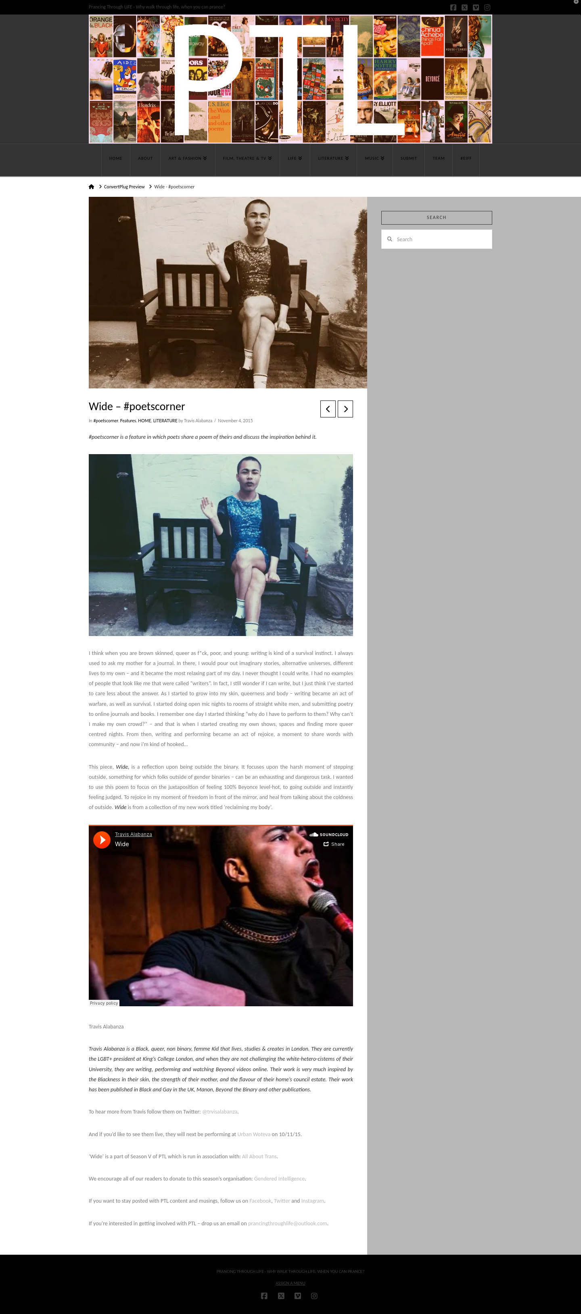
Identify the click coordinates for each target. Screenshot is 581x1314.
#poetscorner (105, 420)
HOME (144, 420)
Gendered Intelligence (279, 1178)
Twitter (282, 1200)
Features (128, 420)
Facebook (260, 1200)
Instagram (312, 1200)
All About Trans (259, 1156)
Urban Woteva (253, 1134)
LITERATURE (165, 420)
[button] (573, 7)
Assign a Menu (290, 1283)
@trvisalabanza (219, 1111)
